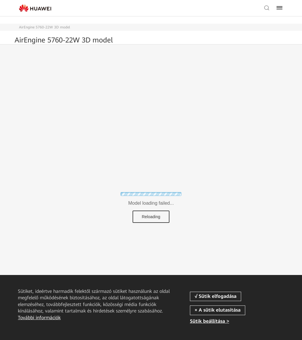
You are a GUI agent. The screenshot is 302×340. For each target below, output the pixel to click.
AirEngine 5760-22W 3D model (44, 27)
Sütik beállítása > (209, 321)
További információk (39, 317)
